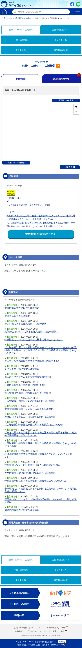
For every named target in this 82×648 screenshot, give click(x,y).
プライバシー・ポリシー (37, 631)
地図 (62, 642)
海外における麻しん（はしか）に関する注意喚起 (30, 416)
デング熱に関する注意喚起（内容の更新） (26, 323)
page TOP (76, 642)
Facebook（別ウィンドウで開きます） (72, 4)
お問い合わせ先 (20, 628)
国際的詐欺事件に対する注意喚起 (21, 510)
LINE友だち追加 (78, 4)
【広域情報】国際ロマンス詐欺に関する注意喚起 (30, 400)
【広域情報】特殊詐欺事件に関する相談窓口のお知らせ (33, 424)
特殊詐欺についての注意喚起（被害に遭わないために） (33, 339)
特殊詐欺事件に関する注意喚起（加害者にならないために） (35, 480)
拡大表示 (70, 167)
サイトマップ (36, 628)
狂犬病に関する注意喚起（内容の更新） (25, 385)
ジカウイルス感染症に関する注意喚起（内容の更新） (32, 361)
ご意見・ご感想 (59, 631)
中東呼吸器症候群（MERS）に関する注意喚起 (28, 408)
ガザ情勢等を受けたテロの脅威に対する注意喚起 (30, 472)
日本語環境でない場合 (57, 628)
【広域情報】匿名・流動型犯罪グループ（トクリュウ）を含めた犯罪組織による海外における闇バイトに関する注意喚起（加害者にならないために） (40, 350)
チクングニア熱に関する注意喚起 (21, 369)
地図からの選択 (24, 18)
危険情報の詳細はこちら (41, 234)
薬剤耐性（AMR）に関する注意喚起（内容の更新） (31, 331)
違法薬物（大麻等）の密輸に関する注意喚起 (27, 392)
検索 (67, 11)
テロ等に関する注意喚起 (17, 315)
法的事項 (18, 631)
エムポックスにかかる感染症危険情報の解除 (27, 377)
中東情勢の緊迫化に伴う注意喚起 (21, 307)
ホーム (9, 18)
